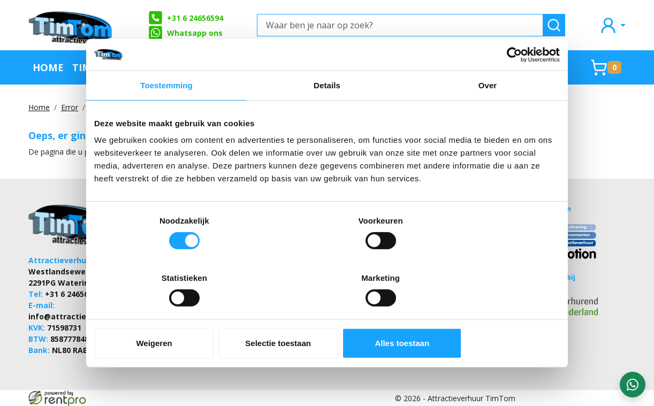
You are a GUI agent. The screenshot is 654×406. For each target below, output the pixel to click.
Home (48, 67)
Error (69, 107)
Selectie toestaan (327, 314)
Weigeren (170, 314)
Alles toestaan (484, 314)
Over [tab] (487, 114)
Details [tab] (327, 114)
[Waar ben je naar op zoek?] (400, 25)
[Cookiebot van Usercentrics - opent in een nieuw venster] (513, 83)
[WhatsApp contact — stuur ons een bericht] (632, 384)
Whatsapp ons (185, 32)
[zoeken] (554, 25)
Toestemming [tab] (166, 114)
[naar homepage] (71, 25)
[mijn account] (612, 25)
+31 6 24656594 (185, 17)
